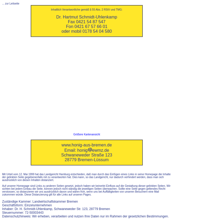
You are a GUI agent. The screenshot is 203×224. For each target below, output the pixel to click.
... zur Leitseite (10, 3)
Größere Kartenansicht (86, 134)
